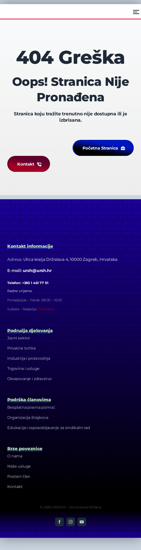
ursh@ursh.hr (37, 270)
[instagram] (70, 522)
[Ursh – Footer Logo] (20, 8)
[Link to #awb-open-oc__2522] (136, 12)
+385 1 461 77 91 (35, 283)
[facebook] (59, 522)
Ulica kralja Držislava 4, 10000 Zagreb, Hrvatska (70, 259)
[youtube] (81, 522)
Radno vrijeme (19, 291)
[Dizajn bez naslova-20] (43, 209)
